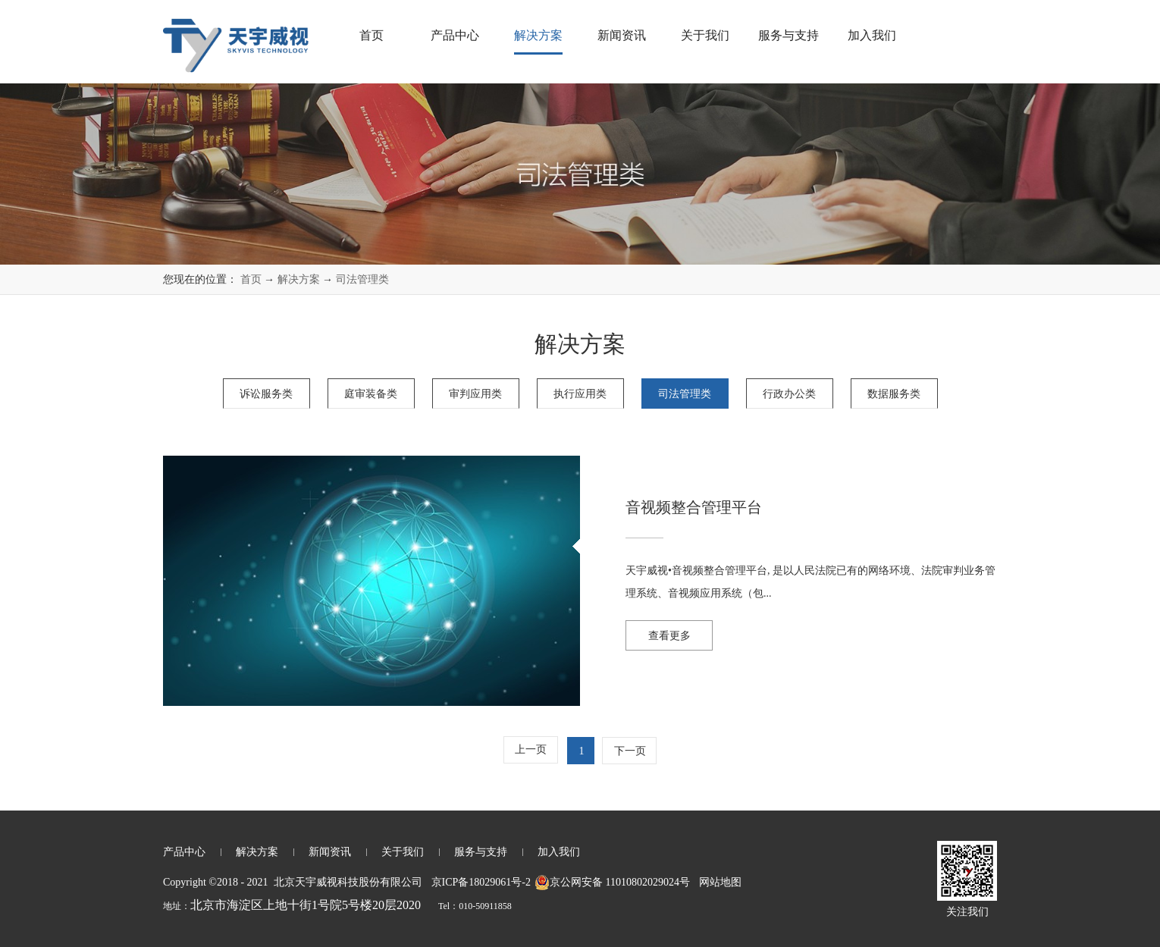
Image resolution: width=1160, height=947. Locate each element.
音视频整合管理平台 (693, 507)
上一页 (531, 749)
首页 (371, 35)
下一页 (630, 751)
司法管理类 (362, 279)
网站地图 (717, 882)
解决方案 (298, 279)
